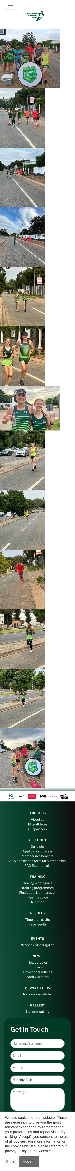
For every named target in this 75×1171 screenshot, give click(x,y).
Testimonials (41, 866)
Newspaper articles (37, 972)
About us (37, 819)
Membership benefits (37, 856)
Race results (37, 924)
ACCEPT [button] (29, 1161)
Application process (38, 851)
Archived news (38, 977)
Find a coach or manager (37, 893)
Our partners (37, 829)
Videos (37, 967)
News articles (38, 962)
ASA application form (25, 861)
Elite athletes (37, 824)
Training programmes (37, 888)
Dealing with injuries (37, 883)
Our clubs (38, 846)
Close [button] (10, 1162)
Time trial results (37, 920)
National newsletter (37, 994)
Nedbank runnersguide (37, 945)
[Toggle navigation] (10, 6)
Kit (44, 861)
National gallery (37, 1012)
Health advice (37, 897)
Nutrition (37, 902)
